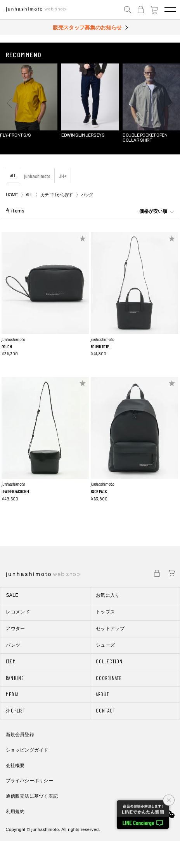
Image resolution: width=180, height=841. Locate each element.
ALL (13, 175)
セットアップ (110, 628)
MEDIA (12, 694)
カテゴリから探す (57, 194)
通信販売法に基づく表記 (32, 796)
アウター (15, 628)
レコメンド (18, 612)
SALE (12, 595)
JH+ (63, 176)
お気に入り (108, 595)
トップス (105, 612)
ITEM (11, 661)
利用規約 (15, 811)
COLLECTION (109, 661)
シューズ (105, 645)
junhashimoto (37, 176)
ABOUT (102, 694)
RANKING (15, 678)
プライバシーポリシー (29, 780)
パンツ (13, 645)
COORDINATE (109, 678)
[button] (10, 103)
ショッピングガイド (27, 750)
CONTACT (105, 710)
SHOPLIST (15, 710)
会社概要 (15, 765)
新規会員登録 (20, 734)
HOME (11, 194)
